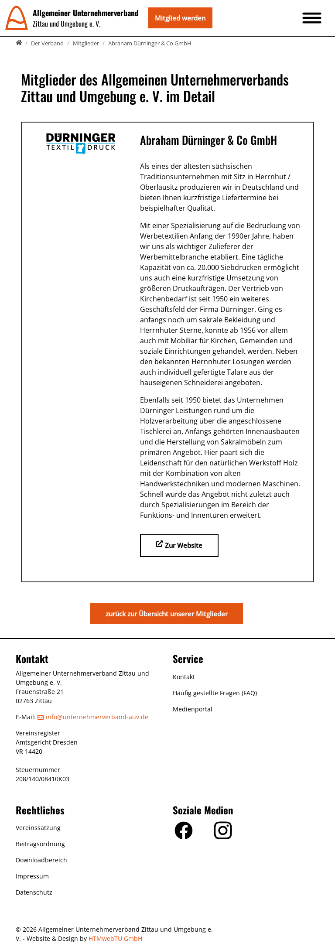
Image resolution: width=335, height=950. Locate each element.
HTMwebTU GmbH (115, 938)
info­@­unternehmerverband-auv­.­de (97, 717)
